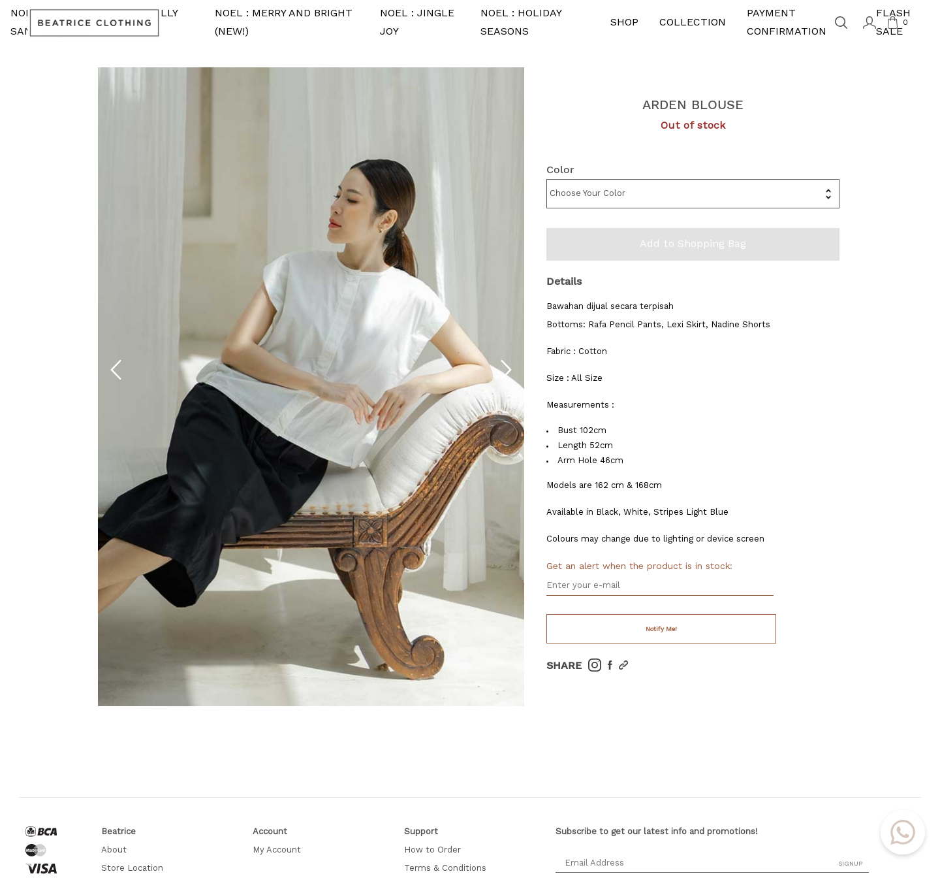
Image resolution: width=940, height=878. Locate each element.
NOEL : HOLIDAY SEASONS (520, 22)
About (114, 850)
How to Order (432, 850)
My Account (277, 850)
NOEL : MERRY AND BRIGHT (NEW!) (283, 22)
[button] (116, 377)
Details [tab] (564, 281)
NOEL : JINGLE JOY (417, 22)
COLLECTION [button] (692, 23)
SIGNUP (850, 863)
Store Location (132, 868)
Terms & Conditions (445, 868)
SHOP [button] (624, 23)
